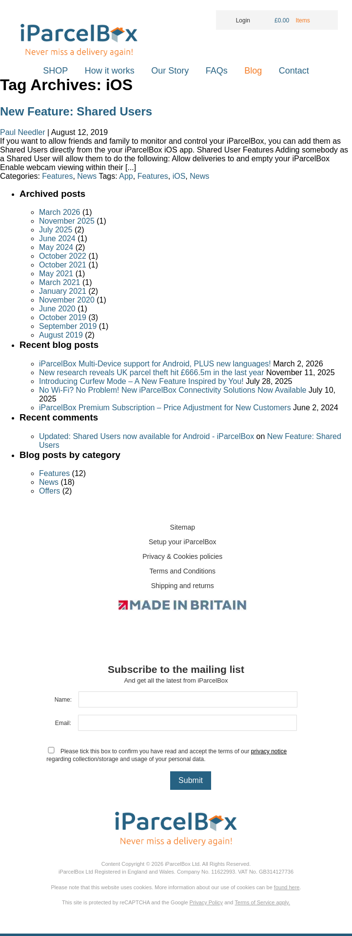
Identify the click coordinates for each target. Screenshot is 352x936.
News (87, 176)
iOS (179, 176)
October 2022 (62, 256)
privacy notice (269, 751)
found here (287, 887)
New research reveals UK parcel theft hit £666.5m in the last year (151, 372)
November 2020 (67, 300)
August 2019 (61, 335)
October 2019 (62, 317)
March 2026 (59, 212)
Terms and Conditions (182, 571)
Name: (63, 699)
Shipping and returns (182, 586)
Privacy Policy (206, 902)
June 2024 (57, 238)
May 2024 (56, 247)
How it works (110, 71)
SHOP (55, 71)
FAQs (217, 71)
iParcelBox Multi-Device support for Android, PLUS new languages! (155, 364)
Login (236, 20)
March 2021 (59, 282)
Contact (294, 71)
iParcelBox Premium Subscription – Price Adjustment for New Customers (165, 407)
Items (303, 20)
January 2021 (62, 291)
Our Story (170, 71)
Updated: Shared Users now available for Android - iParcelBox (146, 436)
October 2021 (62, 265)
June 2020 (57, 309)
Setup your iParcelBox (182, 542)
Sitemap (182, 527)
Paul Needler (22, 132)
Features (57, 176)
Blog (253, 71)
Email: (63, 723)
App (126, 176)
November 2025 (67, 221)
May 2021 (56, 273)
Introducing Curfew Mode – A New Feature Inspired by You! (141, 381)
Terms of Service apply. (263, 902)
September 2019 (68, 326)
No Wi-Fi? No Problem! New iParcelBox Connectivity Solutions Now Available (172, 390)
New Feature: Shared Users (76, 111)
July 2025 (56, 230)
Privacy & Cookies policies (182, 556)
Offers (49, 491)
